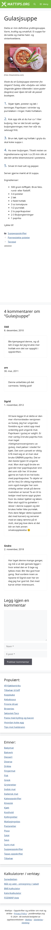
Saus (6, 839)
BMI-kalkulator (12, 888)
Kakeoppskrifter (12, 798)
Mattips (28, 919)
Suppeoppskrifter (17, 233)
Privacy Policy (20, 913)
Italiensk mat (11, 793)
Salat (6, 835)
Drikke (7, 766)
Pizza (7, 830)
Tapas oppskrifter (13, 853)
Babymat (9, 747)
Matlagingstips (12, 821)
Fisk (6, 775)
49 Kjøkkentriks (12, 685)
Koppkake (9, 694)
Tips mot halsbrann (14, 727)
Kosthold (9, 812)
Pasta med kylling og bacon (19, 717)
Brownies (9, 708)
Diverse (8, 761)
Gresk (7, 780)
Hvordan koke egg (14, 722)
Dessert (8, 757)
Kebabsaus (10, 699)
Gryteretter (10, 784)
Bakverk (8, 752)
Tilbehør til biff (12, 690)
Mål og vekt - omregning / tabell (21, 883)
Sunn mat (9, 844)
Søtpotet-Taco (11, 713)
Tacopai (12, 241)
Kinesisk (8, 803)
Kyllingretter (10, 816)
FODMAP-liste (11, 897)
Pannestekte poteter (19, 237)
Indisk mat (10, 789)
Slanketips (38, 919)
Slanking (25, 922)
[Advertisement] (25, 272)
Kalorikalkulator (12, 893)
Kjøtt (6, 807)
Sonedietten (10, 879)
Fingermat (9, 770)
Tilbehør (8, 858)
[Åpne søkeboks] (35, 4)
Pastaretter (10, 826)
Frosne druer (11, 704)
